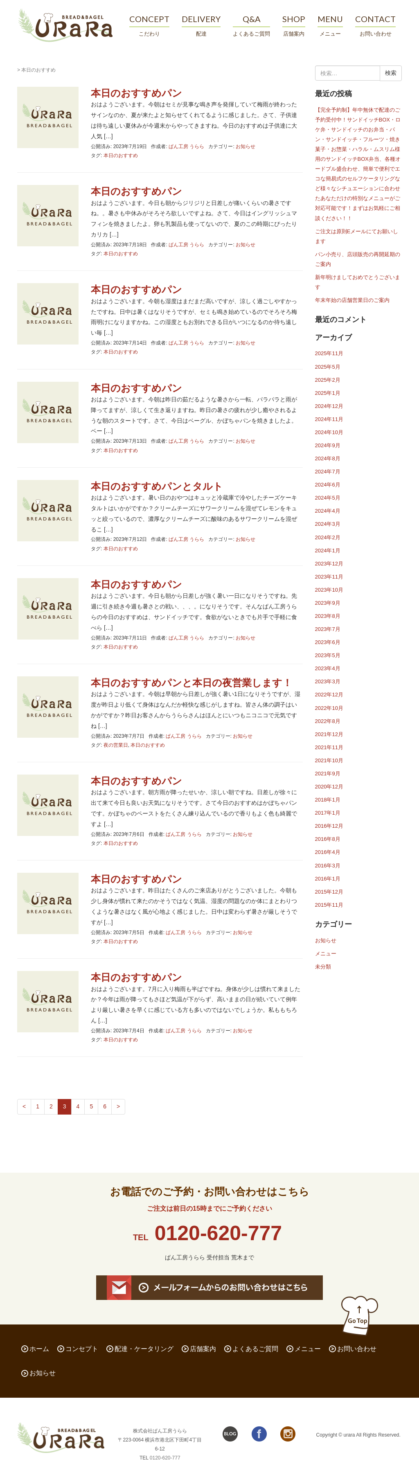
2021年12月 (329, 734)
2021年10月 (329, 760)
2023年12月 (329, 564)
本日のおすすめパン (136, 93)
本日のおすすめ (121, 155)
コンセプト (81, 1348)
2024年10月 (329, 432)
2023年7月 (327, 629)
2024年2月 (327, 537)
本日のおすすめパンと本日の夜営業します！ (191, 682)
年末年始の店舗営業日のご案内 (352, 300)
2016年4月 (327, 852)
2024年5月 (327, 498)
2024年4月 (327, 511)
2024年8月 (327, 458)
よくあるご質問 (255, 1348)
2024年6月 (327, 485)
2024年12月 (329, 406)
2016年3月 (327, 866)
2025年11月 (329, 353)
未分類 (323, 967)
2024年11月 (329, 419)
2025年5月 (327, 367)
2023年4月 (327, 668)
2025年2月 (327, 380)
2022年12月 (329, 694)
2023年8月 (327, 616)
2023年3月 (327, 681)
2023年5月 (327, 655)
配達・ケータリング (144, 1348)
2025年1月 (327, 393)
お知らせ (245, 146)
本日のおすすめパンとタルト (157, 486)
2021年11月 (329, 747)
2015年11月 (329, 905)
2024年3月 (327, 524)
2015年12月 (329, 892)
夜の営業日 (116, 745)
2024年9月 (327, 445)
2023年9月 (327, 603)
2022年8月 (327, 721)
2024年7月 (327, 471)
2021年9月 (327, 773)
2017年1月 (327, 813)
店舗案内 (203, 1348)
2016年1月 (327, 879)
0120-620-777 (218, 1233)
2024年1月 (327, 550)
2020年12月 (329, 787)
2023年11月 (329, 577)
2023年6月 (327, 642)
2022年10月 (329, 708)
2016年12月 (329, 826)
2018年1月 (327, 800)
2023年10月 (329, 590)
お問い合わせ (356, 1348)
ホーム (39, 1348)
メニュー (325, 953)
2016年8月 (327, 839)
